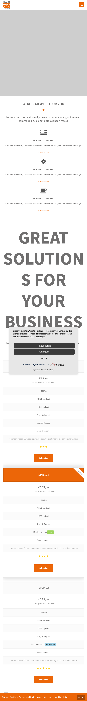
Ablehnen (44, 351)
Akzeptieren (44, 345)
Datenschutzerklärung (47, 369)
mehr (44, 357)
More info (62, 697)
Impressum (36, 369)
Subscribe (43, 458)
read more (44, 152)
